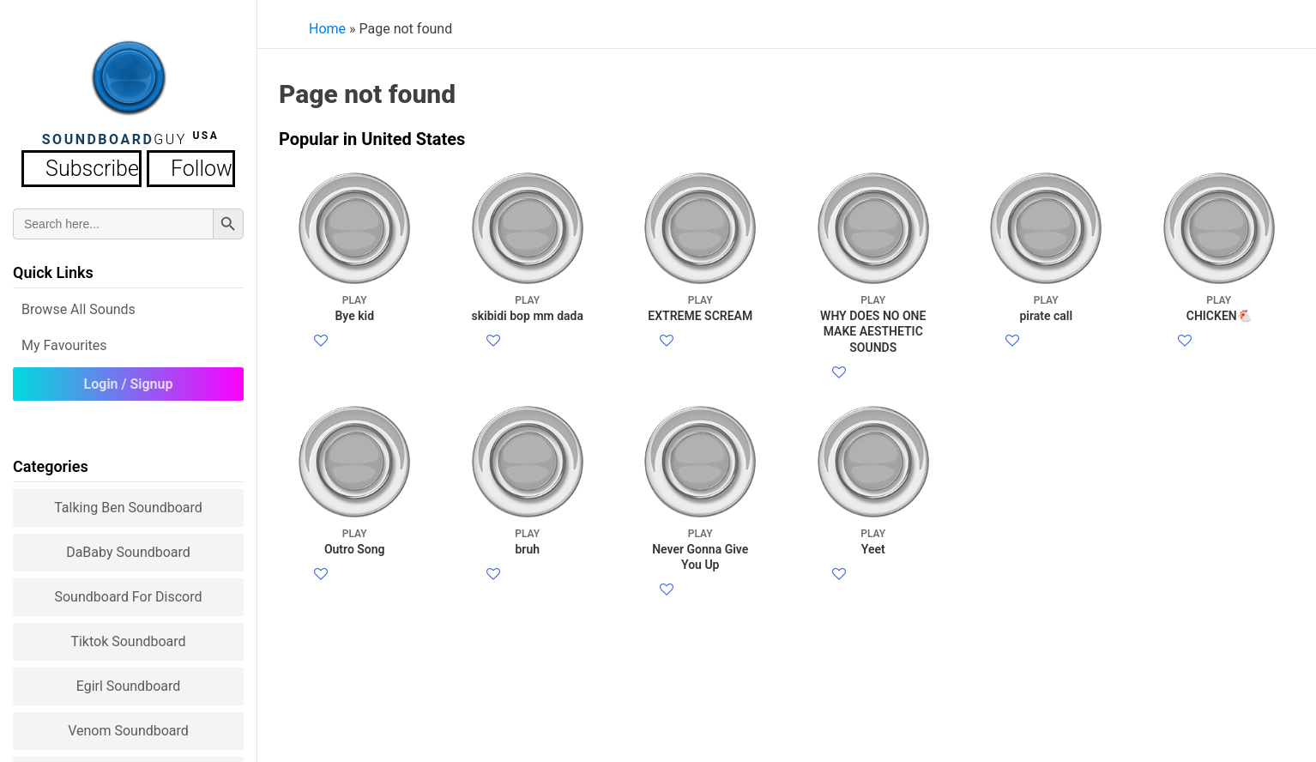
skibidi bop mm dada (527, 308)
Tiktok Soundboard (127, 636)
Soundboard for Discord (128, 592)
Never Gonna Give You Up (700, 590)
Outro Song (355, 582)
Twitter (350, 362)
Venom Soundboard (128, 725)
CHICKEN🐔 (1219, 308)
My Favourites (64, 340)
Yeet (873, 582)
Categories (50, 461)
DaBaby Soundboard (128, 547)
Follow (177, 166)
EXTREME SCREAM (700, 308)
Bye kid (355, 308)
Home (327, 29)
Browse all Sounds (78, 304)
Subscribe (97, 166)
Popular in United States (372, 139)
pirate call (1046, 308)
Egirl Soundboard (128, 681)
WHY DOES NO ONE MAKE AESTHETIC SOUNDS (873, 323)
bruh (527, 582)
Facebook (359, 342)
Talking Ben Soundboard (128, 502)
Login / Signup (128, 379)
